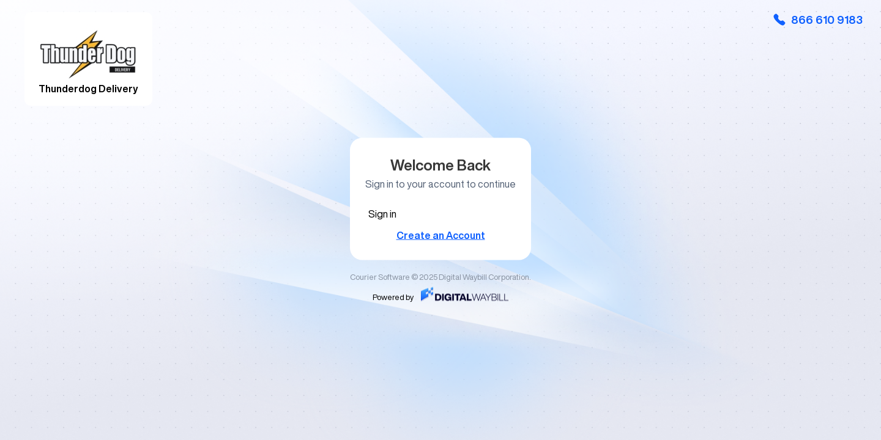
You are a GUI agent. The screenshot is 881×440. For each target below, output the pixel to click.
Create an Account (440, 235)
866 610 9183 (817, 19)
